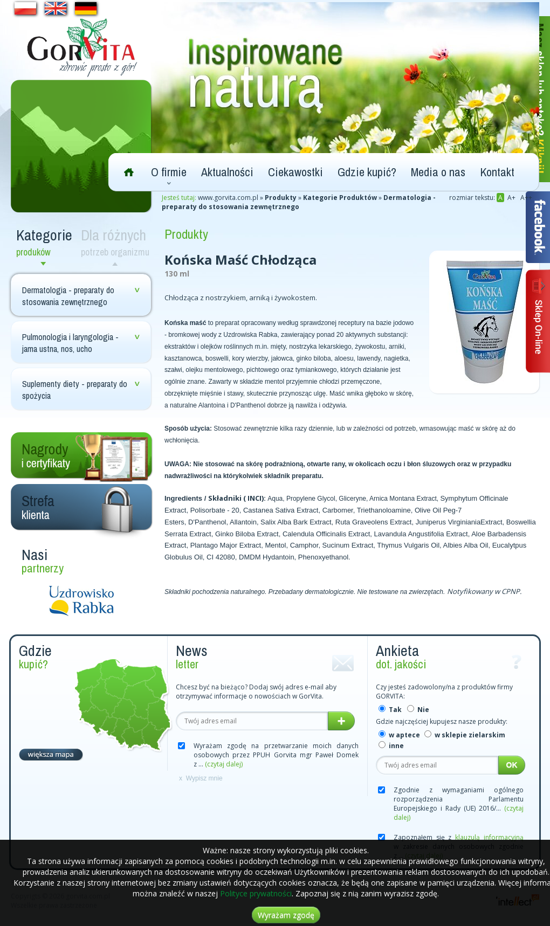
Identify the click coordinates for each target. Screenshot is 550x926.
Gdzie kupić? (367, 172)
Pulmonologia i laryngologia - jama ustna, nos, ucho (70, 343)
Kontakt (497, 172)
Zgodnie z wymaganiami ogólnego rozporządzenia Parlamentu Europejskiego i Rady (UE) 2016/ (459, 803)
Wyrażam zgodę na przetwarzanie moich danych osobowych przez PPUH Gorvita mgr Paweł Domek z (276, 755)
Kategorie (45, 242)
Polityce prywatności (256, 893)
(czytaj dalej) (224, 764)
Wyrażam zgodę (286, 915)
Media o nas (438, 172)
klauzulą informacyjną (489, 837)
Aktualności (227, 172)
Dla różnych (117, 242)
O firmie (169, 172)
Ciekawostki (295, 172)
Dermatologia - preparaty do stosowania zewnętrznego (68, 296)
